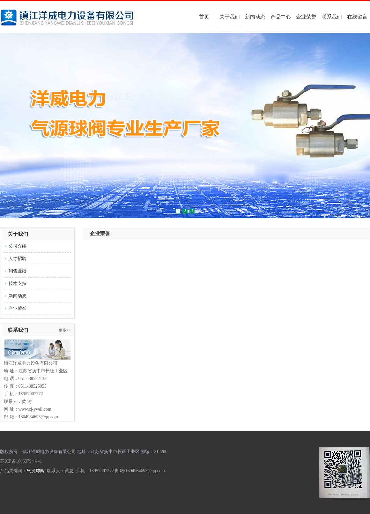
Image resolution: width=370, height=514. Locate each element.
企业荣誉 (306, 16)
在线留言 (357, 16)
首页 (204, 16)
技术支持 (17, 283)
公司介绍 (17, 246)
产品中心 (280, 16)
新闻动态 (255, 16)
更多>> (65, 330)
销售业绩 (17, 271)
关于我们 (229, 16)
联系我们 (332, 16)
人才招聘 (17, 258)
